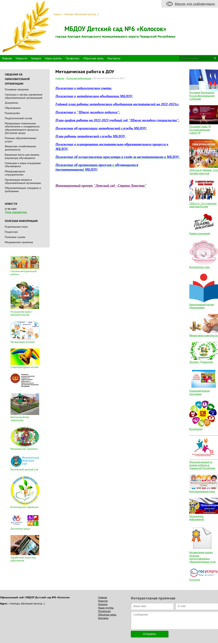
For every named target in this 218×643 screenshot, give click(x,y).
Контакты (113, 58)
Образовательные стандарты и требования (23, 189)
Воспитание (196, 429)
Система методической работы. (24, 273)
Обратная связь (93, 58)
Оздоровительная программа (199, 392)
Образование (13, 108)
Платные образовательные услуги (20, 139)
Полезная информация (78, 78)
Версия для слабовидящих (195, 4)
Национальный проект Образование (201, 306)
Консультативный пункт (202, 491)
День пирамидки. (16, 212)
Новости (21, 58)
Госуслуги (194, 579)
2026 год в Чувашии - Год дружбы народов (203, 171)
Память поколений (199, 233)
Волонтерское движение (25, 507)
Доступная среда (20, 528)
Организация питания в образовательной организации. (23, 181)
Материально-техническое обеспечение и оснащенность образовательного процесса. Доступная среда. (22, 128)
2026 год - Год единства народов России (202, 205)
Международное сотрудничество (15, 173)
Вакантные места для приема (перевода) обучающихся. (22, 156)
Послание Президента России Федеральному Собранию (202, 95)
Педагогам (11, 232)
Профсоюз (72, 58)
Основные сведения (17, 89)
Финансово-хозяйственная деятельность (20, 148)
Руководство (12, 113)
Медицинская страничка (19, 242)
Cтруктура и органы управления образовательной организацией (23, 96)
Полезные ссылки (15, 237)
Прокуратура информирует (196, 518)
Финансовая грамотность (203, 335)
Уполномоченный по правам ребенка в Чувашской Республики (202, 465)
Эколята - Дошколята (201, 362)
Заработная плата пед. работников (23, 559)
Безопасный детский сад (24, 469)
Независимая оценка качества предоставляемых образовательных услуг (202, 557)
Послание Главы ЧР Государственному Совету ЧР (200, 129)
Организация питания (23, 342)
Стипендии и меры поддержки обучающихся (23, 164)
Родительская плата (16, 226)
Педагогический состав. (19, 118)
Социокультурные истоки (24, 367)
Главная (7, 58)
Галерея (36, 58)
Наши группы (53, 58)
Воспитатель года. (199, 267)
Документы (11, 102)
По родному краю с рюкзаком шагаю (21, 313)
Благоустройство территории (20, 419)
